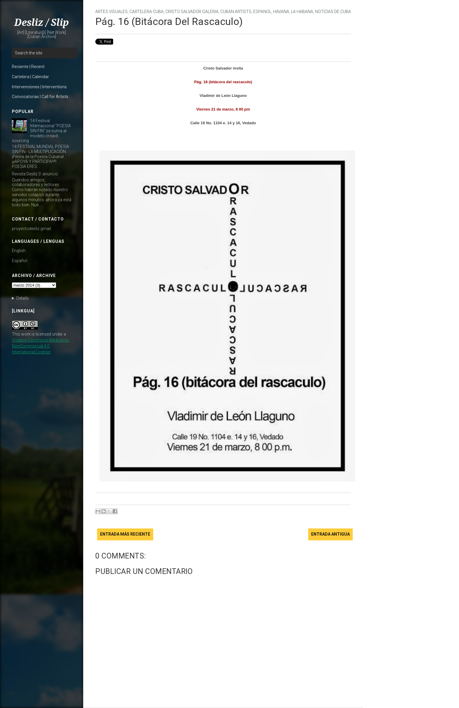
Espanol (262, 11)
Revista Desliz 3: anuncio (35, 174)
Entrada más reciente (125, 534)
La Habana (302, 11)
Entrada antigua (330, 534)
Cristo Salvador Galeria (192, 11)
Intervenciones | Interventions (39, 86)
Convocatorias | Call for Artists (40, 96)
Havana (281, 11)
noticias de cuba (333, 11)
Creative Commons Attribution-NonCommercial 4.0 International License (40, 346)
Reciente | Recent (28, 66)
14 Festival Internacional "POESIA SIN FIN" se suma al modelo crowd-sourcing (41, 130)
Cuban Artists (235, 11)
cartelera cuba (146, 11)
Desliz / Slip (41, 22)
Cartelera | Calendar (30, 76)
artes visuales (111, 11)
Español (19, 260)
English (19, 250)
